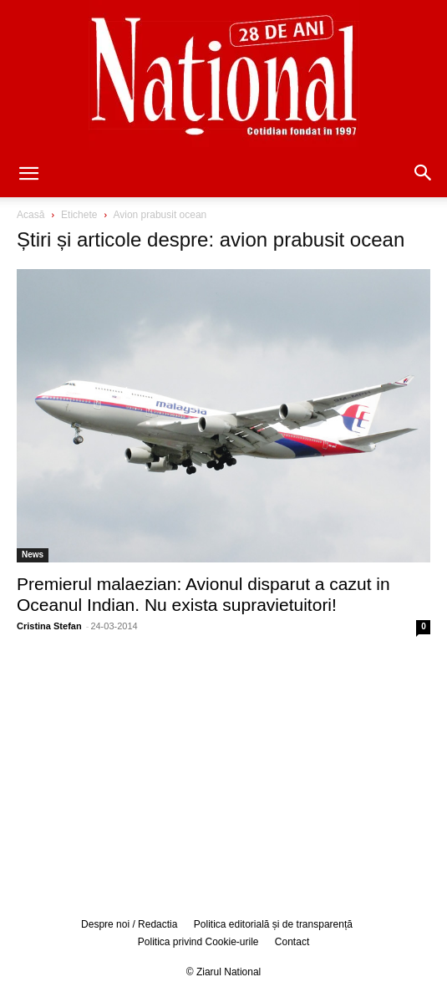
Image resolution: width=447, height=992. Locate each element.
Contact (292, 942)
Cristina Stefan (49, 626)
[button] (28, 174)
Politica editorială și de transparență (273, 924)
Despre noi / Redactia (129, 924)
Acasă (30, 215)
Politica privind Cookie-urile (198, 942)
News (32, 554)
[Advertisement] (224, 773)
